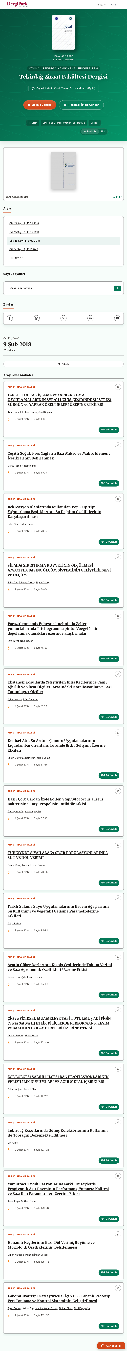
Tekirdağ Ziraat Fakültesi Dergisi (63, 76)
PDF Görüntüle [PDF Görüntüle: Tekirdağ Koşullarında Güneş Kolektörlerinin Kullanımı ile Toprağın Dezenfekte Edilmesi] (109, 1161)
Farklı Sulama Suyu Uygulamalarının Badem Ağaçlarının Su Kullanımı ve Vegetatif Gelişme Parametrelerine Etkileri (58, 912)
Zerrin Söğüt (43, 758)
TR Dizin (32, 123)
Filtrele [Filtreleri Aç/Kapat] (63, 364)
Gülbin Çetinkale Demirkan (21, 758)
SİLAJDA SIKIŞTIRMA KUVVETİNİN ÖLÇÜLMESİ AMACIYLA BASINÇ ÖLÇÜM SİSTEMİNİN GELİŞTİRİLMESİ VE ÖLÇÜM (59, 571)
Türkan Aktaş (66, 1310)
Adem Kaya (14, 1202)
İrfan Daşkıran (30, 700)
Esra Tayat (13, 641)
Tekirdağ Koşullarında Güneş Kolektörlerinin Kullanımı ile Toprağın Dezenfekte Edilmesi (58, 1134)
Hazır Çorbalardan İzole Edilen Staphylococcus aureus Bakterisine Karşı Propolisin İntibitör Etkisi (56, 802)
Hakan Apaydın (33, 812)
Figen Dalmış (42, 583)
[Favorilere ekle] (118, 387)
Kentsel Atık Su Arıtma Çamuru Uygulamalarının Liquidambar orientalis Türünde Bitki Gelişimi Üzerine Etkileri (57, 746)
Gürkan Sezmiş (15, 1036)
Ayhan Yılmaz (15, 700)
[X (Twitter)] (63, 318)
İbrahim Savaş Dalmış (46, 1310)
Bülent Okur (30, 1090)
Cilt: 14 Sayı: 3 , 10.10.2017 (23, 249)
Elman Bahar (30, 412)
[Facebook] (10, 318)
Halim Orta (13, 524)
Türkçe (101, 4)
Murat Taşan (14, 466)
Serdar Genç (14, 866)
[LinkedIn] (90, 318)
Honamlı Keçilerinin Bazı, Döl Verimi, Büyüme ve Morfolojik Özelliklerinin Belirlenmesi (51, 1246)
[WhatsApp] (37, 318)
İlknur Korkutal (15, 412)
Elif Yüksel (13, 1144)
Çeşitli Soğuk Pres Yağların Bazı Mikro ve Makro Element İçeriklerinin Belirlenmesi (59, 456)
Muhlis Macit (31, 1036)
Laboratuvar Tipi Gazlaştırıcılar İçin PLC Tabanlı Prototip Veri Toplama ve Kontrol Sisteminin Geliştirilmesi (59, 1300)
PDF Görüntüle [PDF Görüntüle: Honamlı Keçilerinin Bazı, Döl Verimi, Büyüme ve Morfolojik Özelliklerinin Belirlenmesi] (109, 1274)
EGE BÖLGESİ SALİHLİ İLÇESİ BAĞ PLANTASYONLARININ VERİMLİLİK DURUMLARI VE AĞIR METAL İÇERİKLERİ (58, 1080)
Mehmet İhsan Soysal (33, 866)
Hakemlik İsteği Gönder (81, 104)
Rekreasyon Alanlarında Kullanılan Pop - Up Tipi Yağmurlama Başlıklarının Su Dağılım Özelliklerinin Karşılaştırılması (54, 512)
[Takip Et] (90, 131)
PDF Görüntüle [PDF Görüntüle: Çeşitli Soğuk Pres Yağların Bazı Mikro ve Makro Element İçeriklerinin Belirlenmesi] (109, 483)
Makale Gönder (39, 104)
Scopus (95, 123)
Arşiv (7, 208)
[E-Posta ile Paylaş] (117, 318)
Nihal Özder (26, 641)
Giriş (113, 4)
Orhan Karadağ (16, 1256)
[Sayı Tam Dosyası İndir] (117, 288)
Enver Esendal (34, 978)
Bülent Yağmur (15, 1090)
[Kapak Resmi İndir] (117, 197)
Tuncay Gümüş (15, 812)
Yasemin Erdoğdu (17, 978)
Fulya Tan (13, 583)
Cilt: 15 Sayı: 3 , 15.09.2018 (24, 223)
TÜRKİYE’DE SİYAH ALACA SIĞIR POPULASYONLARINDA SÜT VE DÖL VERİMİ (58, 856)
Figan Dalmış (14, 1310)
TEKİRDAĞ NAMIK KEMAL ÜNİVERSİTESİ (70, 68)
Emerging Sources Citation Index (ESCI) (64, 123)
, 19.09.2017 (16, 258)
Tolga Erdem (14, 924)
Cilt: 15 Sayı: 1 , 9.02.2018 (24, 240)
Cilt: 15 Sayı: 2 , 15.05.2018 (24, 232)
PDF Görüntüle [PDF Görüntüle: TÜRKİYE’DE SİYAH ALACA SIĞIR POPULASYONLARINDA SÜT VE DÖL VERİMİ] (109, 883)
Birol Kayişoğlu (82, 1310)
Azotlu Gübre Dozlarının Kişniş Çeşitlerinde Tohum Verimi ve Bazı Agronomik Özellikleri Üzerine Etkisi (60, 968)
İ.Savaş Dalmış (27, 583)
